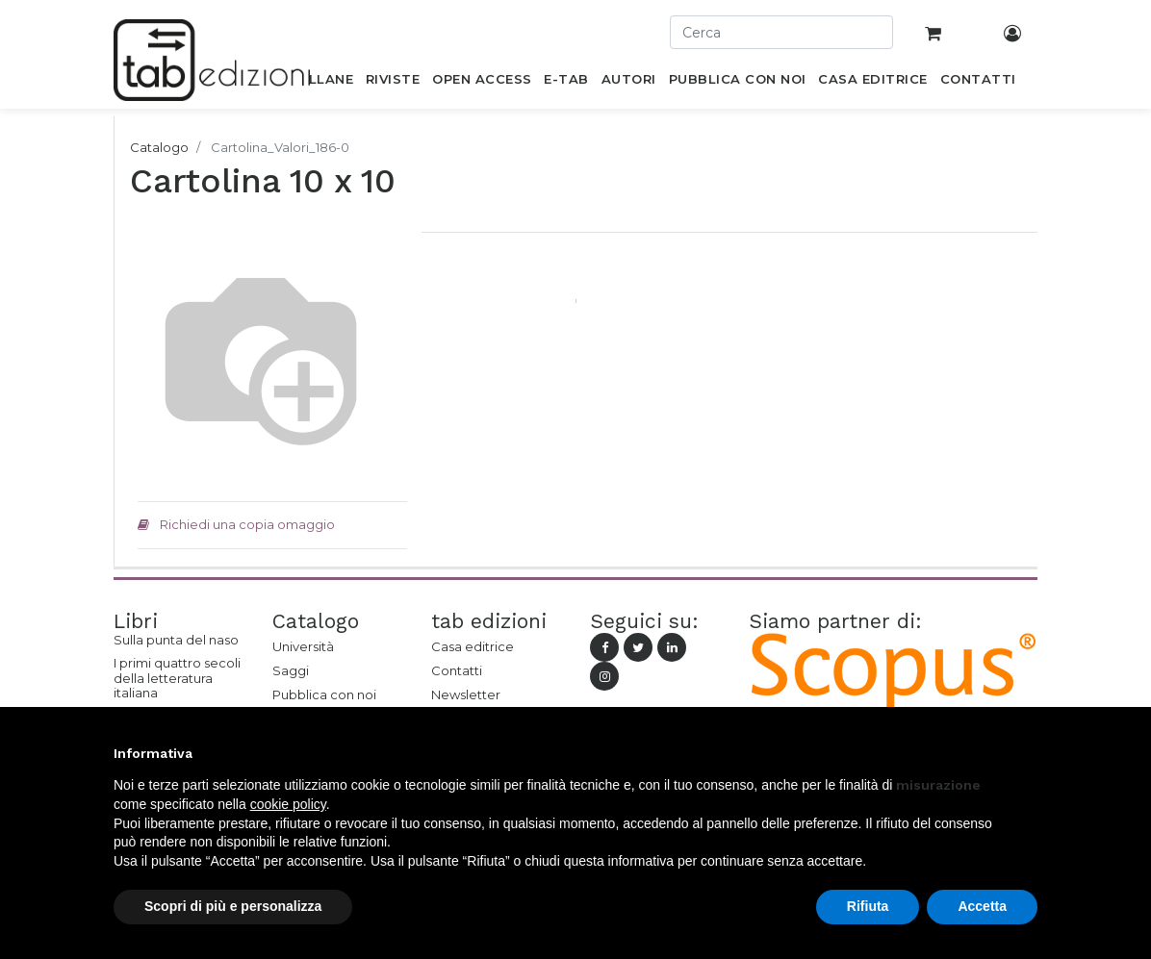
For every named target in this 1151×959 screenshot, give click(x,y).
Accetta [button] (982, 906)
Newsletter (465, 694)
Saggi (290, 670)
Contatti (456, 670)
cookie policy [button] (288, 804)
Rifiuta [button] (868, 906)
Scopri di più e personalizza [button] (232, 906)
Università (303, 646)
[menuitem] (320, 82)
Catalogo (159, 147)
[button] (1027, 753)
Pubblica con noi (324, 694)
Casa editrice (472, 646)
